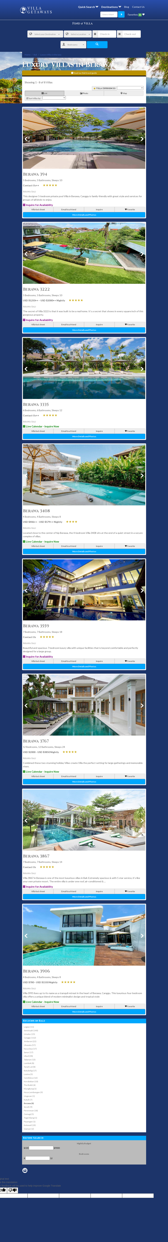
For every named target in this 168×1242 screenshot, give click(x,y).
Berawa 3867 (36, 856)
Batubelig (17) (30, 1070)
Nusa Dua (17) (30, 1048)
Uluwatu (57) (30, 1045)
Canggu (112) (30, 1037)
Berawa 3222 (36, 289)
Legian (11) (29, 1027)
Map (123, 93)
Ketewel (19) (30, 1125)
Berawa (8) (29, 1103)
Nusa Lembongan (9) (33, 1092)
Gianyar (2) (29, 1128)
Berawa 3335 (36, 404)
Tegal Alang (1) (30, 1117)
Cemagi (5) (29, 1114)
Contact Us (138, 6)
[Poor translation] (12, 1190)
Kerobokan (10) (31, 1081)
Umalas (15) (29, 1034)
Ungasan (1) (29, 1096)
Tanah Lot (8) (29, 1067)
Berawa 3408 (36, 511)
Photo (84, 93)
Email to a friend (68, 209)
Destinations (111, 6)
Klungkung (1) (30, 1088)
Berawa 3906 (36, 971)
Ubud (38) (28, 1056)
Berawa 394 (35, 174)
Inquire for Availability (38, 204)
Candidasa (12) (31, 1078)
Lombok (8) (29, 1063)
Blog (126, 6)
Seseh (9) (28, 1107)
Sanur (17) (28, 1052)
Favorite (130, 209)
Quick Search (88, 6)
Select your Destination (44, 34)
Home (27, 54)
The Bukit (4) (29, 1085)
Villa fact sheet (38, 209)
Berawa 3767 (36, 741)
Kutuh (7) (28, 1099)
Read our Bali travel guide (84, 73)
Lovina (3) (28, 1074)
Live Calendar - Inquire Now (41, 426)
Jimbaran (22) (30, 1041)
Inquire (99, 209)
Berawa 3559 (36, 626)
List (44, 93)
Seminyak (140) (31, 1030)
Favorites (136, 14)
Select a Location (78, 34)
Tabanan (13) (29, 1059)
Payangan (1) (29, 1121)
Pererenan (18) (31, 1110)
